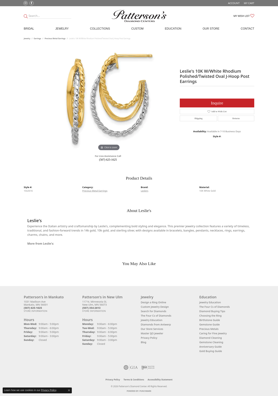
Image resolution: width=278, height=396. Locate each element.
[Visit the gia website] (131, 367)
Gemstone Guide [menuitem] (209, 324)
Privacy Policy (149, 337)
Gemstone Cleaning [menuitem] (211, 342)
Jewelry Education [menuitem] (210, 302)
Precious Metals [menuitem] (208, 329)
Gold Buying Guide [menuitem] (210, 351)
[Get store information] (35, 311)
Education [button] (173, 28)
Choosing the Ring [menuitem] (210, 315)
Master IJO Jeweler (152, 333)
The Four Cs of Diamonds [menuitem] (214, 306)
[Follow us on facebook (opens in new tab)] (31, 3)
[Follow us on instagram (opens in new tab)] (25, 3)
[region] (109, 98)
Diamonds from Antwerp (156, 324)
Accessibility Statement (160, 379)
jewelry (27, 38)
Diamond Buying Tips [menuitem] (212, 311)
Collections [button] (100, 28)
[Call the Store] (33, 307)
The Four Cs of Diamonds (156, 315)
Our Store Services (152, 329)
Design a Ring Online (153, 302)
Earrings (37, 38)
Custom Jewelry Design (155, 306)
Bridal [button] (29, 28)
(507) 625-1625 (108, 159)
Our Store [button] (211, 28)
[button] (233, 3)
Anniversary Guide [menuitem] (210, 346)
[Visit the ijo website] (148, 367)
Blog (143, 342)
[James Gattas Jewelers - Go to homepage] (139, 16)
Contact (247, 28)
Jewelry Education (151, 320)
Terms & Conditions (134, 379)
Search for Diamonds (153, 311)
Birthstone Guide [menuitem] (209, 320)
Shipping (198, 118)
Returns (236, 118)
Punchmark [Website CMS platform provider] (145, 391)
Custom (137, 28)
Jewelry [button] (62, 28)
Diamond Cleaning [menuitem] (210, 337)
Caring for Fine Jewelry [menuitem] (213, 333)
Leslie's (144, 190)
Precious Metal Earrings (55, 38)
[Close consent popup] (69, 390)
